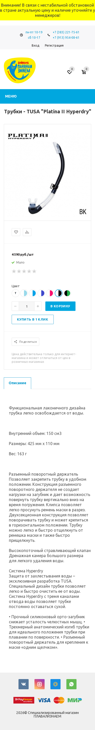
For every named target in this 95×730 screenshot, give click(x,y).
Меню (11, 96)
